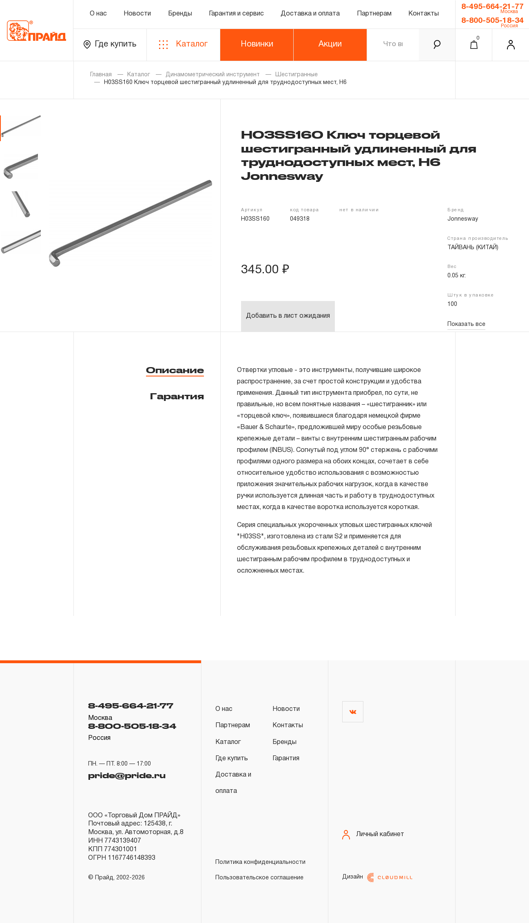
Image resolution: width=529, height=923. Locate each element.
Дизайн (377, 877)
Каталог (183, 44)
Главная (101, 74)
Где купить (110, 44)
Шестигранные (296, 74)
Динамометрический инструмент (213, 74)
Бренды (180, 14)
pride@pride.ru (127, 774)
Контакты (423, 14)
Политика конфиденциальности (260, 862)
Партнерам (374, 14)
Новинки (257, 44)
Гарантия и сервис (236, 14)
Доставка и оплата (310, 14)
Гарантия (177, 396)
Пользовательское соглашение (259, 878)
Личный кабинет (373, 834)
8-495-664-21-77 (492, 7)
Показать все (466, 324)
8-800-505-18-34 (492, 20)
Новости (137, 14)
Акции (330, 44)
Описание (175, 370)
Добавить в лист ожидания (288, 316)
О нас (98, 14)
